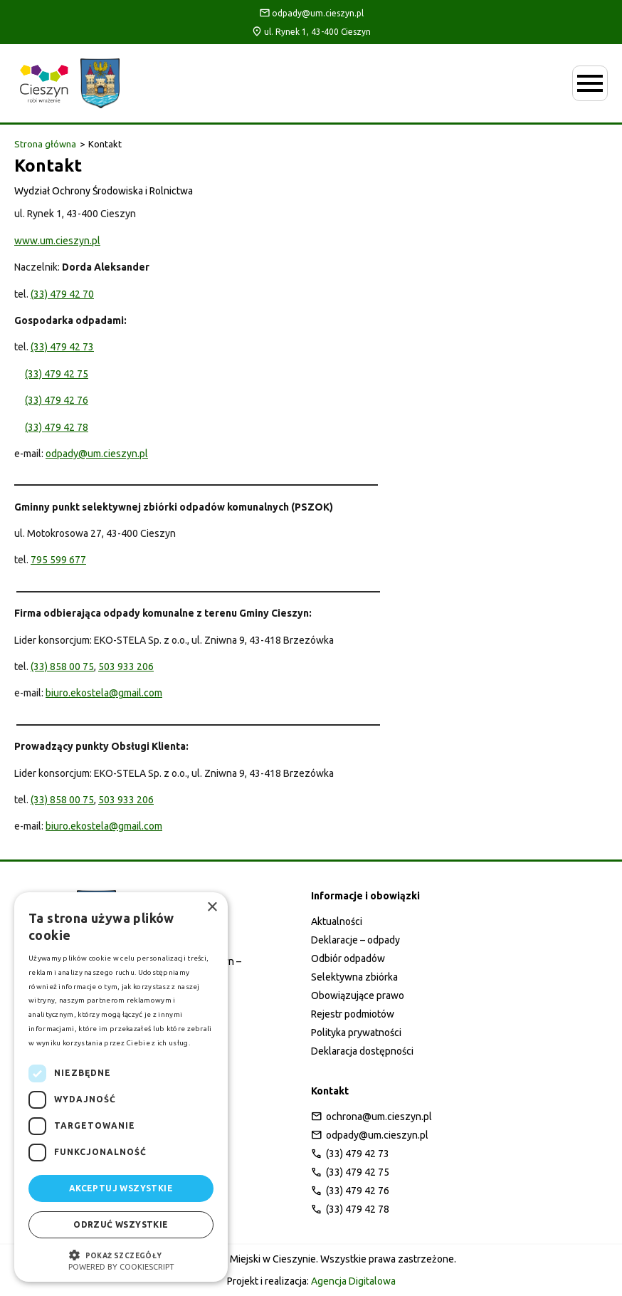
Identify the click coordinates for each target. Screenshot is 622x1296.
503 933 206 (126, 666)
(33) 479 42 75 (56, 374)
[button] (121, 1254)
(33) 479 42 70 (62, 294)
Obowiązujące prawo (357, 995)
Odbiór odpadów (348, 958)
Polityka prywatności (356, 1032)
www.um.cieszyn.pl (57, 240)
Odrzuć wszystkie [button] (120, 1224)
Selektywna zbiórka (354, 977)
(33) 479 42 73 (62, 346)
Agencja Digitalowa (353, 1281)
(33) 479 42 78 (56, 427)
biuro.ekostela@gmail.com (104, 693)
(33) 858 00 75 (62, 666)
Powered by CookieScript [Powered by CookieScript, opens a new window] (121, 1267)
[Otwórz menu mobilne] (590, 83)
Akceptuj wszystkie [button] (121, 1188)
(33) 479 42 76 (56, 400)
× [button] (211, 907)
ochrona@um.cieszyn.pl (371, 1116)
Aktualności (336, 921)
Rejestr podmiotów (352, 1014)
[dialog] (121, 1087)
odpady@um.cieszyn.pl (311, 13)
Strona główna (45, 144)
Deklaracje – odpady (355, 940)
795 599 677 (58, 559)
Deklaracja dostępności (362, 1051)
